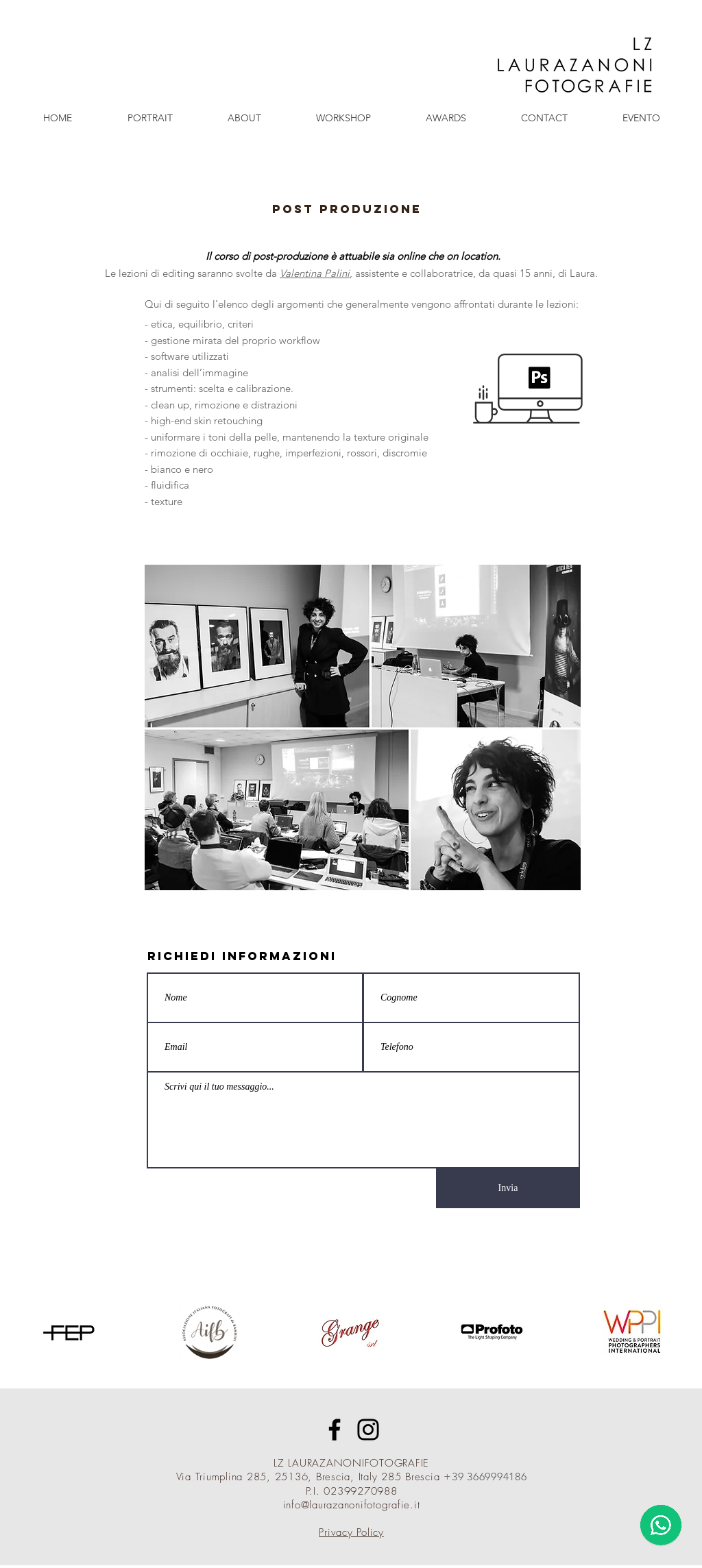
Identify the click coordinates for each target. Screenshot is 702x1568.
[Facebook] (334, 1429)
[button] (149, 117)
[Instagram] (368, 1429)
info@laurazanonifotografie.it (351, 1505)
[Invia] (508, 1188)
